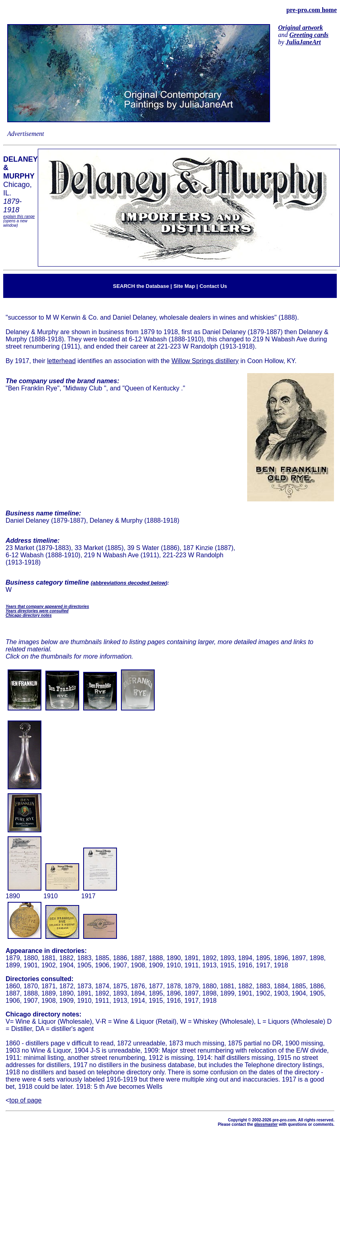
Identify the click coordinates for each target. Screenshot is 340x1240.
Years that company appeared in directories (47, 606)
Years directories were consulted (37, 611)
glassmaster (265, 1124)
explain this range (19, 216)
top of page (25, 1100)
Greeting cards (308, 34)
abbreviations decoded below (129, 583)
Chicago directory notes (28, 615)
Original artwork (300, 27)
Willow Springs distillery (205, 360)
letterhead (61, 360)
